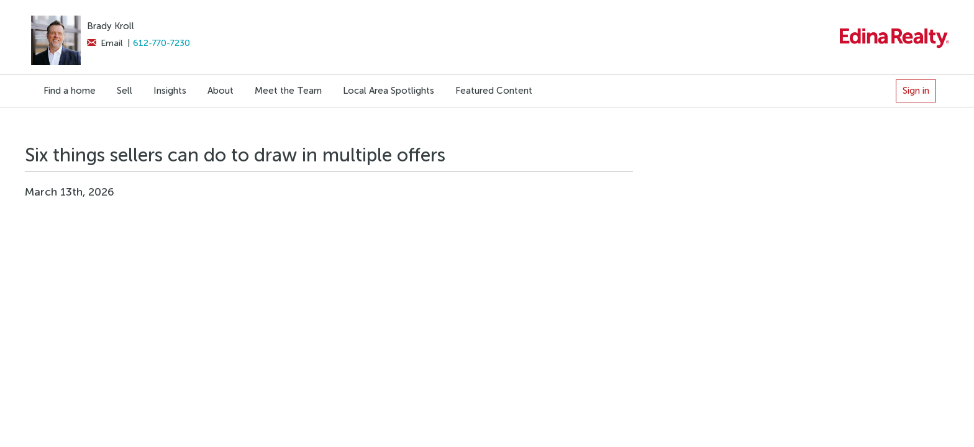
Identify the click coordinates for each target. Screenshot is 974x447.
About (220, 91)
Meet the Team (288, 91)
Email (104, 43)
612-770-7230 (161, 43)
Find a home (69, 91)
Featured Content (493, 91)
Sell (124, 91)
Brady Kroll (110, 26)
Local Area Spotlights (388, 91)
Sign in (916, 91)
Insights (169, 91)
